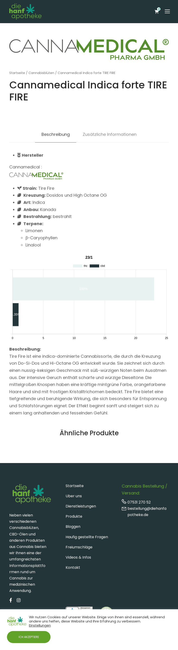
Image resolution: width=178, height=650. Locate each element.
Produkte (74, 516)
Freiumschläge (79, 547)
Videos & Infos (78, 557)
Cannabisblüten (41, 73)
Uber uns (74, 496)
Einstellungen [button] (40, 625)
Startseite (17, 73)
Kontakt (73, 567)
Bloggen (73, 526)
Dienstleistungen (81, 506)
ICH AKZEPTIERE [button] (29, 637)
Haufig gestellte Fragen (87, 537)
